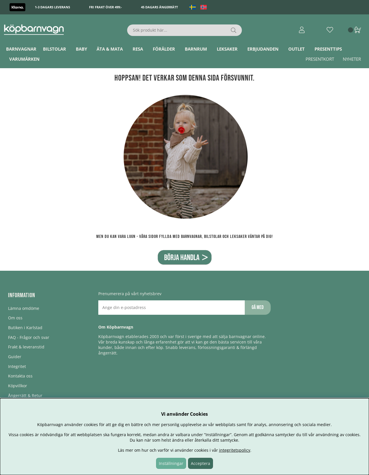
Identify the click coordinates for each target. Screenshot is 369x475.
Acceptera (200, 463)
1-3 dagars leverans (52, 7)
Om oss (15, 318)
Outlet (296, 49)
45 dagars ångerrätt (159, 7)
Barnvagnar (21, 49)
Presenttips (328, 49)
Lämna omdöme (23, 308)
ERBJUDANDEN (262, 49)
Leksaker (227, 49)
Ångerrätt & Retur (25, 395)
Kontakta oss (20, 376)
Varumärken (24, 59)
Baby (81, 49)
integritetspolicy (234, 450)
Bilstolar (54, 49)
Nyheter (352, 59)
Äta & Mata (110, 49)
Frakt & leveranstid (26, 347)
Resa (138, 49)
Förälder (164, 49)
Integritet (17, 366)
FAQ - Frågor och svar (28, 337)
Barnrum (196, 49)
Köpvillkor (17, 385)
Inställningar (171, 463)
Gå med (257, 307)
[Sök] (184, 30)
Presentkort (320, 59)
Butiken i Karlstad (25, 327)
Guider (14, 356)
